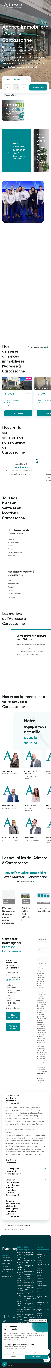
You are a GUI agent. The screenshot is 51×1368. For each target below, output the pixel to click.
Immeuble (11, 556)
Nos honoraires (13, 1016)
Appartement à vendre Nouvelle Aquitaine (29, 1276)
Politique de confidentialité (6, 1276)
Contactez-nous (7, 1260)
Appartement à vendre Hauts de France (29, 1287)
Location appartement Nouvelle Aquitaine (42, 1283)
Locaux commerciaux (15, 552)
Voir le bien (18, 413)
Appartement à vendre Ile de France (30, 1293)
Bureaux (11, 546)
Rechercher (38, 87)
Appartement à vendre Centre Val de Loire (30, 1298)
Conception (5, 1272)
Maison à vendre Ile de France (20, 1309)
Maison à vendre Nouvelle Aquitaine (20, 1287)
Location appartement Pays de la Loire (42, 1322)
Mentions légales (13, 1027)
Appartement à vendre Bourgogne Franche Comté (29, 1260)
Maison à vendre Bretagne (20, 1274)
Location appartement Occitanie (40, 1315)
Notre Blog (5, 1266)
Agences (11, 1226)
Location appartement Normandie (40, 1277)
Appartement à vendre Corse (28, 1321)
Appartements (13, 542)
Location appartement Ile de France (42, 1302)
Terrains (11, 549)
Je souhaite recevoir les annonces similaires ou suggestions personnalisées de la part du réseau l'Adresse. (42, 978)
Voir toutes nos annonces (38, 347)
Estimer (7, 79)
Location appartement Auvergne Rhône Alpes (41, 1255)
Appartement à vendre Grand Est (29, 1282)
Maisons (11, 539)
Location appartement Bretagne (40, 1270)
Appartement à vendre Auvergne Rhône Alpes (29, 1254)
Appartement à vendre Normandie (29, 1271)
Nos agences (6, 1257)
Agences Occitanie (23, 1226)
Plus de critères (11, 95)
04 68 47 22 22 (13, 980)
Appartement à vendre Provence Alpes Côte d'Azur (29, 1316)
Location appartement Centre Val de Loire (42, 1309)
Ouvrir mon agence (8, 1263)
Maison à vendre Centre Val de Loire (20, 1317)
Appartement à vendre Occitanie (29, 1304)
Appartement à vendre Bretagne (29, 1266)
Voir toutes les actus (25, 881)
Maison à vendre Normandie (20, 1280)
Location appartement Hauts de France (42, 1296)
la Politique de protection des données (40, 1076)
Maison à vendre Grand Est (20, 1295)
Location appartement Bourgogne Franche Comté (42, 1263)
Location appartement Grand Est (42, 1289)
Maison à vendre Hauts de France (20, 1302)
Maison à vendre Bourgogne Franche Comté (20, 1265)
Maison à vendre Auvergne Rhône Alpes (20, 1255)
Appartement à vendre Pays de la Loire (29, 1309)
